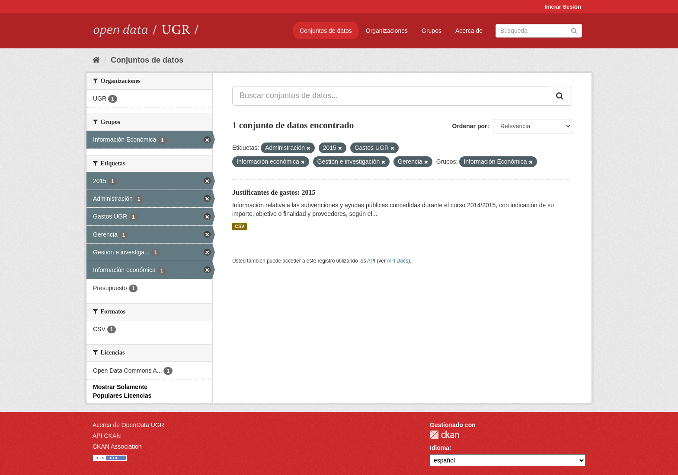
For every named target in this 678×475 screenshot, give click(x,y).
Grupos (431, 30)
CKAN (444, 434)
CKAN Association (117, 446)
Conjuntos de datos (326, 30)
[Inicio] (96, 60)
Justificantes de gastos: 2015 (273, 192)
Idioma (439, 447)
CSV (239, 226)
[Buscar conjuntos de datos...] (390, 96)
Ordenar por (469, 126)
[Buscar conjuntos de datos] (539, 31)
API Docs (398, 261)
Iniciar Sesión (562, 6)
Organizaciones (387, 30)
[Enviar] (574, 30)
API (371, 261)
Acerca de (469, 30)
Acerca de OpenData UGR (128, 424)
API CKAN (107, 435)
